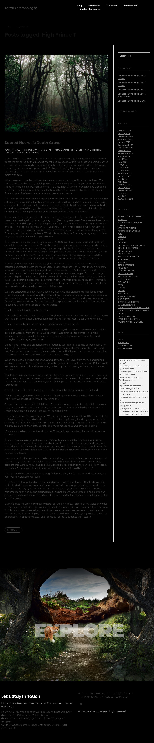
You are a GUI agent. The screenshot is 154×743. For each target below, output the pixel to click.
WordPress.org (125, 348)
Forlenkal (124, 259)
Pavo (120, 285)
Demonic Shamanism (129, 248)
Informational (126, 265)
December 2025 (125, 136)
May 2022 (122, 179)
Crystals (122, 242)
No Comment (44, 150)
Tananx (122, 313)
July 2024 (122, 159)
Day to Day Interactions (131, 245)
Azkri (121, 234)
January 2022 (124, 187)
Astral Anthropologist (21, 8)
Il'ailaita (122, 262)
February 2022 (124, 185)
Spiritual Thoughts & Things (133, 310)
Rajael (121, 290)
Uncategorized (126, 316)
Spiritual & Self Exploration (133, 307)
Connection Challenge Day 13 (131, 90)
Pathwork (9, 152)
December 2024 (125, 145)
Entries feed (123, 342)
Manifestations (126, 271)
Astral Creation (127, 228)
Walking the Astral (129, 319)
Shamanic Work (126, 296)
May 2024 (122, 165)
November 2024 (125, 148)
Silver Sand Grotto (128, 302)
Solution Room (126, 305)
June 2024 (123, 162)
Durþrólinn (124, 253)
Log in (121, 340)
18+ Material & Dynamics (131, 217)
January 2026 (124, 133)
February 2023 (124, 173)
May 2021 (122, 196)
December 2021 (125, 190)
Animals (122, 219)
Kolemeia (123, 268)
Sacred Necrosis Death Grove (33, 142)
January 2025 (124, 142)
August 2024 (124, 156)
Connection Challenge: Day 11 (132, 101)
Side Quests (124, 299)
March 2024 (123, 167)
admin (29, 150)
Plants (121, 288)
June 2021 (122, 193)
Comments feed (125, 345)
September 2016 (125, 199)
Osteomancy (125, 279)
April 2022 (122, 182)
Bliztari (122, 236)
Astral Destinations (64, 150)
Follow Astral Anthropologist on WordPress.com (27, 713)
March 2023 (123, 170)
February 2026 (124, 131)
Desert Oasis (125, 251)
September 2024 (126, 153)
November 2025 (125, 139)
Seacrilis (123, 293)
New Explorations (93, 150)
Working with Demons (28, 152)
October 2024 (124, 150)
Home (10, 27)
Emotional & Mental (129, 256)
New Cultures (125, 273)
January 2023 (124, 176)
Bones (79, 150)
